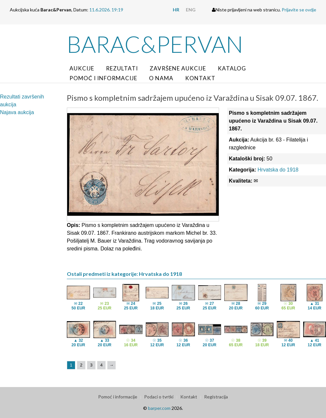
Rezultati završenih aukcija (22, 100)
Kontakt (200, 78)
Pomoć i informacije (103, 78)
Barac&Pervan (155, 44)
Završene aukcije (178, 68)
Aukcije (81, 68)
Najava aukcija (17, 112)
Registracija (216, 396)
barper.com (159, 408)
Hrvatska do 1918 (278, 169)
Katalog (232, 68)
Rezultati (122, 68)
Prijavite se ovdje (299, 9)
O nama (161, 78)
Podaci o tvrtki (158, 396)
